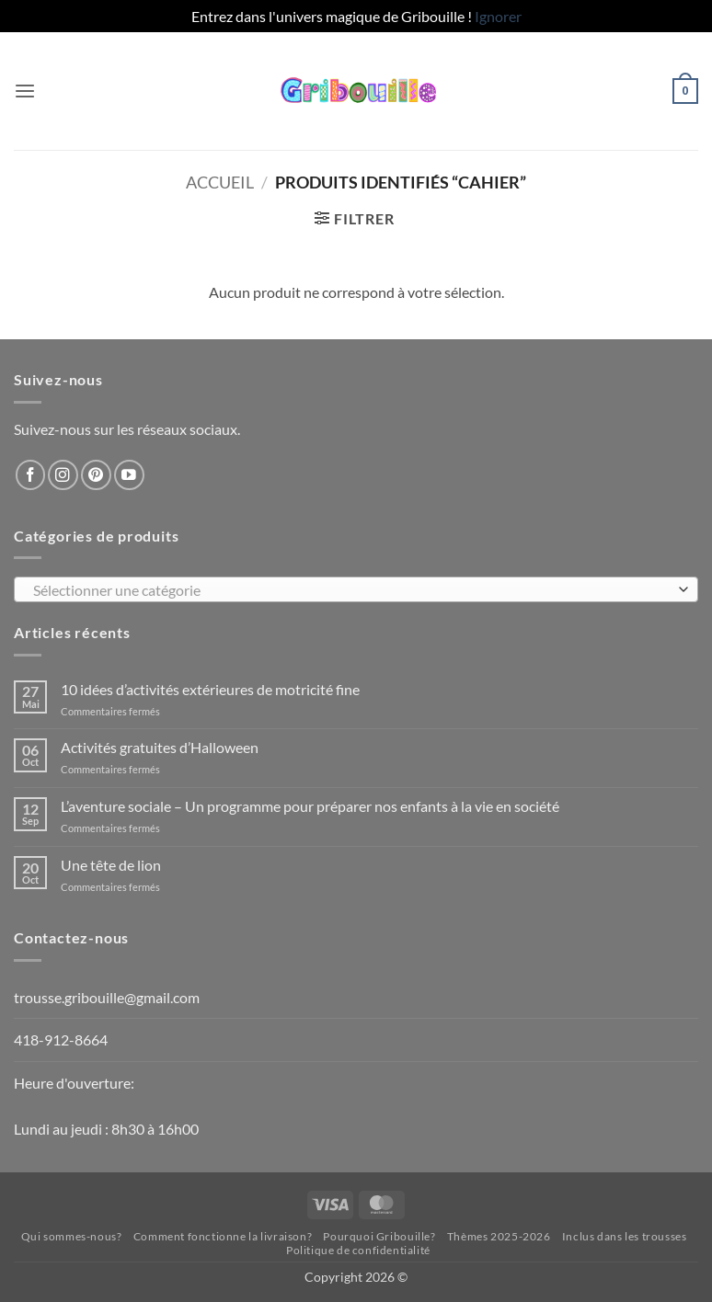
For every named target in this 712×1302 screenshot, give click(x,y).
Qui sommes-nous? (71, 1236)
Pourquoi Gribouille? (379, 1236)
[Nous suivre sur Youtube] (129, 475)
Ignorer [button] (498, 16)
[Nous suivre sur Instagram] (63, 475)
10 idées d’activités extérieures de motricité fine (210, 689)
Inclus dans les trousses (624, 1236)
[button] (25, 91)
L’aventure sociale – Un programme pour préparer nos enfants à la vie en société (310, 806)
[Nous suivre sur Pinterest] (96, 475)
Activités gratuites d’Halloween (159, 747)
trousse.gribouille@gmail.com (107, 997)
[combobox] (356, 589)
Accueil (220, 182)
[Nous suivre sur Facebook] (31, 475)
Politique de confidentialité (358, 1250)
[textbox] (351, 590)
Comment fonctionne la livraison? (222, 1236)
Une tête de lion (111, 865)
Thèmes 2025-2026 (499, 1236)
